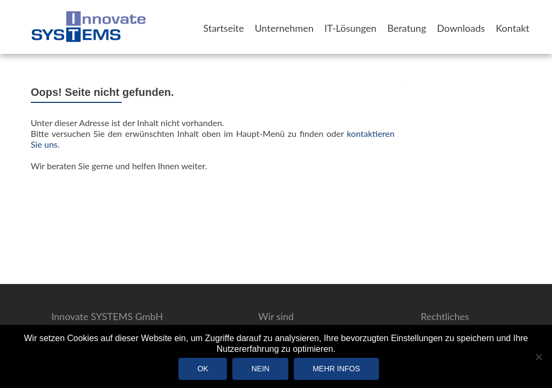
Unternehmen (283, 28)
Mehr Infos (336, 368)
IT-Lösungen (351, 28)
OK (202, 368)
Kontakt (512, 28)
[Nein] (538, 356)
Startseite (223, 28)
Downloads (461, 28)
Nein (260, 368)
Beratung (406, 28)
